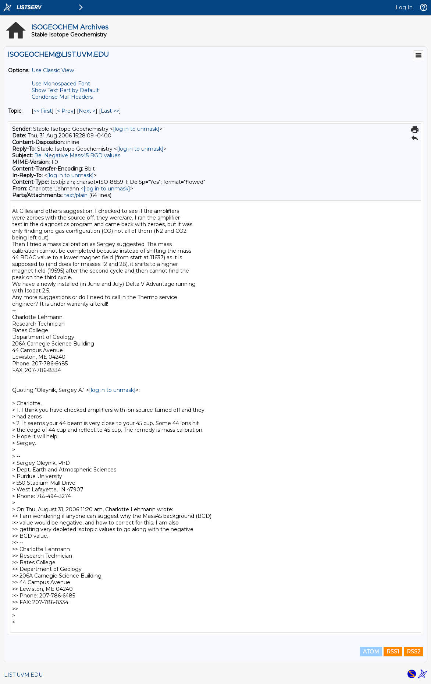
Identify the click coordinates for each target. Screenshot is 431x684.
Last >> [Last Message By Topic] (110, 111)
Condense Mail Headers (62, 97)
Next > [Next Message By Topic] (87, 111)
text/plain (76, 195)
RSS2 (413, 651)
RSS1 (393, 651)
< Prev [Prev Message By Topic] (65, 111)
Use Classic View (53, 70)
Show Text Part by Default (65, 90)
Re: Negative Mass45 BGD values (77, 155)
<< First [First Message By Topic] (42, 111)
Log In (404, 7)
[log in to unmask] (136, 129)
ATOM (371, 651)
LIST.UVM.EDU (23, 674)
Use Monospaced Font (61, 83)
